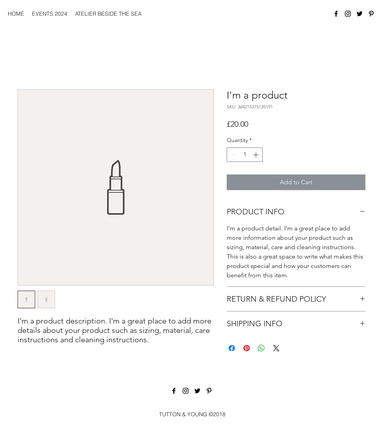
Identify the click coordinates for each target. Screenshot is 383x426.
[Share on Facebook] (231, 348)
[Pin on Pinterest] (246, 348)
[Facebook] (336, 14)
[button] (49, 14)
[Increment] (256, 155)
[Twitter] (359, 14)
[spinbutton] (245, 155)
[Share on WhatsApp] (261, 348)
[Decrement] (233, 155)
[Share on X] (276, 348)
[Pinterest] (371, 14)
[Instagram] (348, 14)
